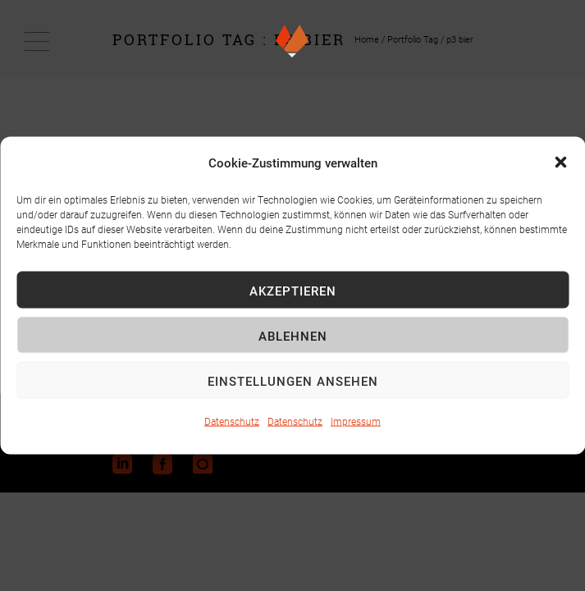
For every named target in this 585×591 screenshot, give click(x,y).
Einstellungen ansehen (293, 380)
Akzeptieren (292, 290)
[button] (560, 162)
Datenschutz (231, 421)
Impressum (356, 421)
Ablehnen (292, 335)
